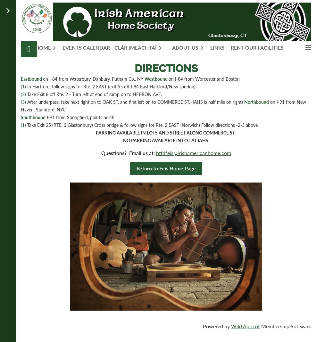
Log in (29, 49)
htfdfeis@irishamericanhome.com (193, 153)
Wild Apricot (245, 326)
